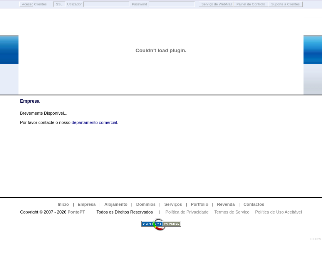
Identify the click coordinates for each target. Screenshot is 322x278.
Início (63, 204)
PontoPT (76, 212)
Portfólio (199, 204)
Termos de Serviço (232, 212)
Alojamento (115, 204)
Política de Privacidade (187, 212)
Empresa (87, 204)
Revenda (226, 204)
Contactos (253, 204)
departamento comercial (94, 122)
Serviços (173, 204)
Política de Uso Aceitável (278, 212)
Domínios (146, 204)
